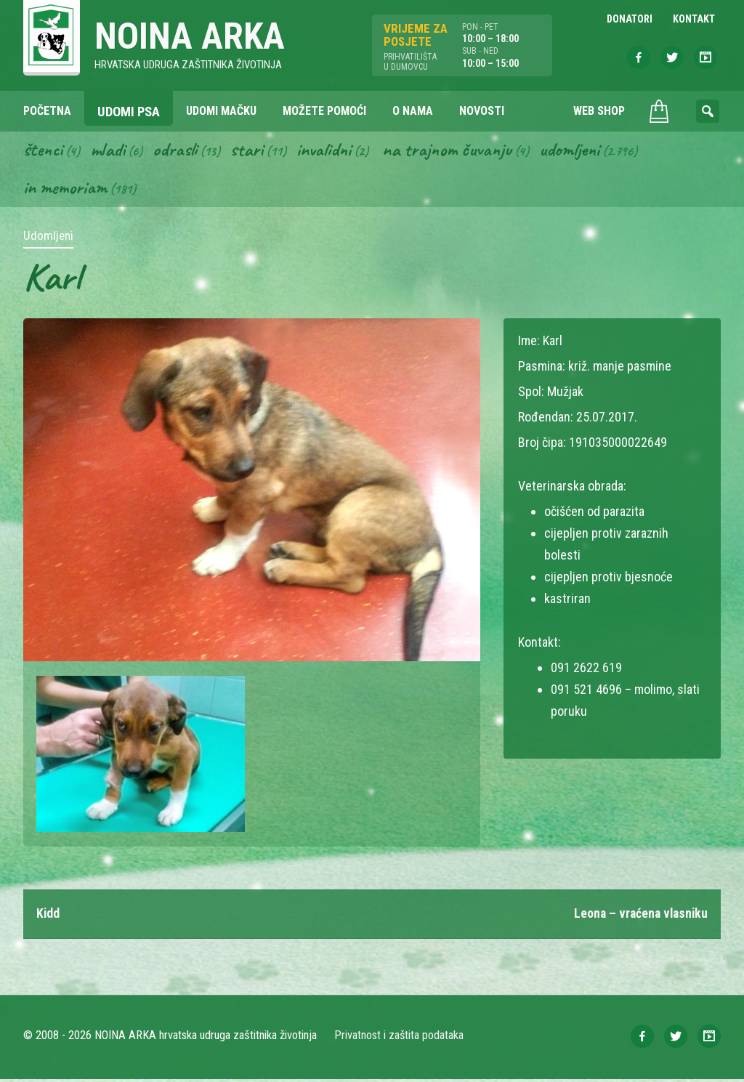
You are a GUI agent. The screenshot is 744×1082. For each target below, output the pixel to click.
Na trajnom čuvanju (453, 151)
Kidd (48, 916)
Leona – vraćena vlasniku (639, 916)
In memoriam (65, 189)
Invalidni (327, 151)
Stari (249, 151)
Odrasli (177, 151)
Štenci (43, 151)
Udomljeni (576, 151)
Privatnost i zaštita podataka (399, 1038)
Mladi (110, 151)
